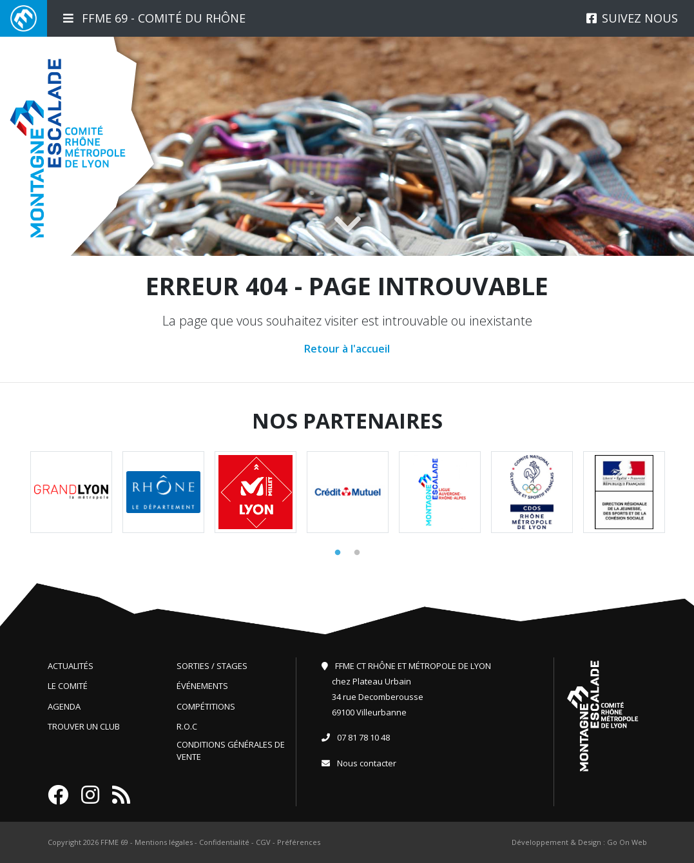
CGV (263, 842)
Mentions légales (164, 842)
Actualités (70, 666)
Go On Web (627, 842)
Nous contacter (366, 763)
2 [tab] (357, 553)
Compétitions (206, 706)
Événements (202, 686)
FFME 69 (114, 842)
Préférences (298, 842)
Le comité (68, 686)
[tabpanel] (71, 492)
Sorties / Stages (212, 666)
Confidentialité (224, 842)
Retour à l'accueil (347, 349)
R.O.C (187, 726)
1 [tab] (337, 553)
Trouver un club (84, 726)
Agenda (64, 706)
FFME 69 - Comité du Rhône (154, 18)
